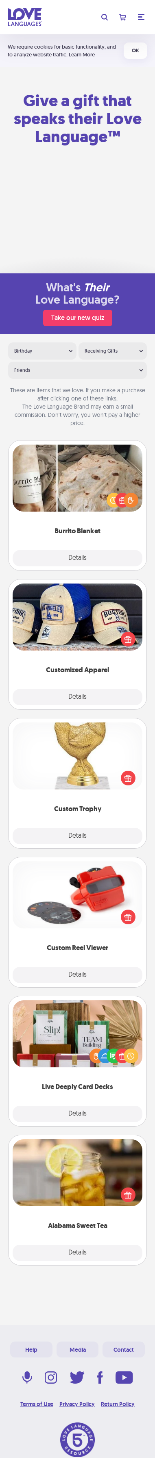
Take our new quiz (77, 317)
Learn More (82, 54)
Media (78, 1349)
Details (77, 558)
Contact (124, 1349)
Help (31, 1349)
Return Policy (118, 1404)
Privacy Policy (77, 1404)
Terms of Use (36, 1404)
